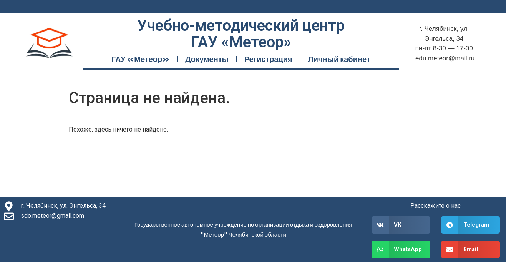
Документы (206, 59)
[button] (401, 225)
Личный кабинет (339, 59)
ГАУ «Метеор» (140, 59)
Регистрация (268, 59)
